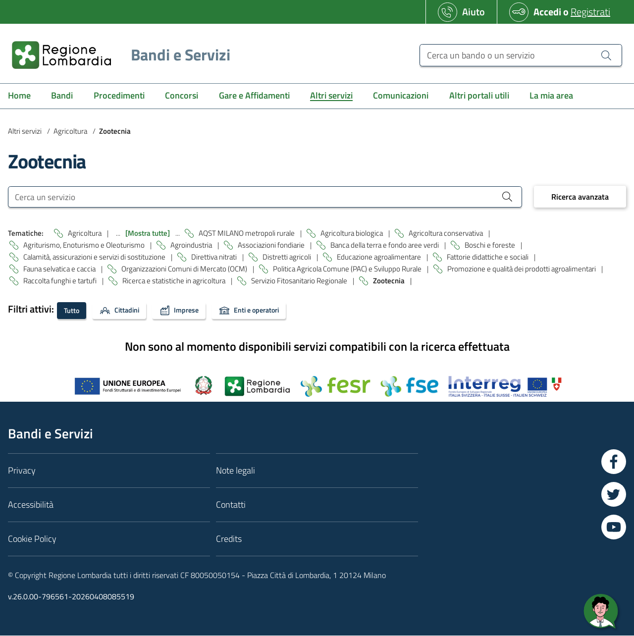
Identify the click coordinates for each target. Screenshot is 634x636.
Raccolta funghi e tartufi (60, 281)
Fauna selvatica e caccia (60, 269)
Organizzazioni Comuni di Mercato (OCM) (185, 269)
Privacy (22, 470)
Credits (229, 539)
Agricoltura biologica (352, 233)
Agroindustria (191, 245)
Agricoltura (70, 131)
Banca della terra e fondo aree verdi (385, 245)
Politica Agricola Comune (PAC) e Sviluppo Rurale (348, 269)
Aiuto (473, 11)
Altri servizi (25, 131)
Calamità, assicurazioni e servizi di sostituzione (95, 257)
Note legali (235, 470)
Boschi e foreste (491, 245)
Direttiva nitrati (214, 257)
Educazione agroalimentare (380, 257)
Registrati (590, 11)
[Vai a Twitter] (613, 494)
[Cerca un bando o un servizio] (521, 55)
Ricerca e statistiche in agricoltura (174, 281)
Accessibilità (30, 505)
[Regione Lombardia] (117, 54)
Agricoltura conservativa (446, 233)
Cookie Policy (32, 539)
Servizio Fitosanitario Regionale (300, 281)
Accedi (547, 11)
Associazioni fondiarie (272, 245)
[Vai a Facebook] (613, 462)
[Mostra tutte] (148, 233)
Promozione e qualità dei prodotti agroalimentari (522, 269)
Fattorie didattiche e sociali (488, 257)
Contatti (231, 505)
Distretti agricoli (288, 257)
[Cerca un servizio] (265, 197)
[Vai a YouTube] (613, 527)
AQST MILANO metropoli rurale (247, 233)
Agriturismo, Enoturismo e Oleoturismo (84, 245)
